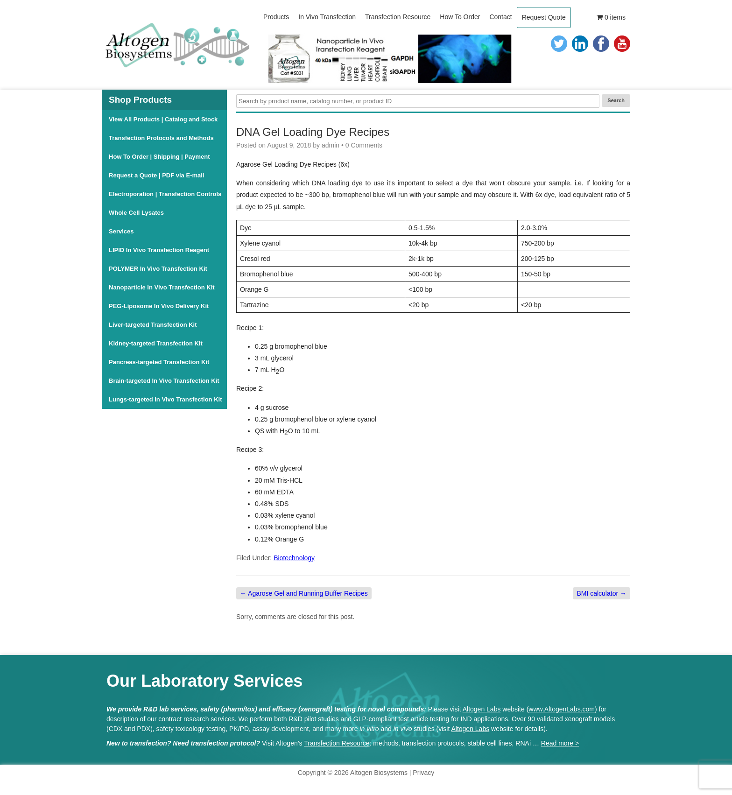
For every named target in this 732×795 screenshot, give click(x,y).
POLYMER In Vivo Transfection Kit (158, 268)
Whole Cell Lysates (136, 212)
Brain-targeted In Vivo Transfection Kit (164, 380)
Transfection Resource (336, 743)
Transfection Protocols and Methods (161, 137)
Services (121, 231)
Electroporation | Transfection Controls (165, 193)
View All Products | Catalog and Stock (163, 119)
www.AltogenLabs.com (561, 709)
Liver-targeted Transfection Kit (153, 324)
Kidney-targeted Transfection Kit (156, 343)
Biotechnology (294, 558)
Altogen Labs (482, 709)
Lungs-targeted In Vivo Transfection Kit (165, 399)
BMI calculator (601, 593)
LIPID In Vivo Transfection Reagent (159, 249)
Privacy (423, 772)
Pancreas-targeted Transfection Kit (159, 362)
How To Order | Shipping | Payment (159, 156)
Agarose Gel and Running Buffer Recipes (304, 593)
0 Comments (363, 145)
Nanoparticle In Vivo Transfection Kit (162, 287)
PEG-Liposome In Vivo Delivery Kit (159, 306)
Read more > (560, 743)
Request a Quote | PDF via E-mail (156, 175)
